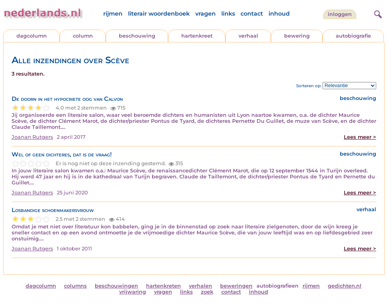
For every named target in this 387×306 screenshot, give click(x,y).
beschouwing (137, 36)
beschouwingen (116, 286)
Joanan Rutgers (32, 137)
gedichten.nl (344, 286)
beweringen (236, 286)
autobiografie (353, 36)
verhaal (248, 36)
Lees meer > (360, 137)
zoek (207, 292)
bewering (297, 36)
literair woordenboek (159, 13)
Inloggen (340, 14)
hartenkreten (163, 286)
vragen (205, 13)
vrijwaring (132, 292)
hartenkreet (197, 36)
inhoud (279, 13)
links (228, 13)
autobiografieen (278, 286)
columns (75, 286)
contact (252, 13)
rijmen (112, 13)
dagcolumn (31, 36)
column (83, 36)
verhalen (200, 286)
